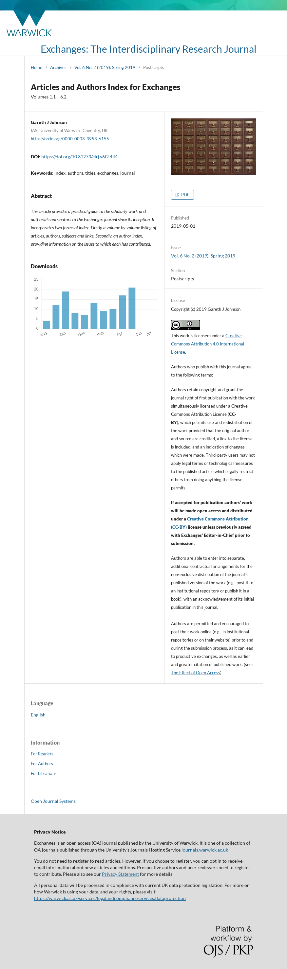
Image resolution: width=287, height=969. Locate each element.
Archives (58, 67)
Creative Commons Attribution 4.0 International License (207, 344)
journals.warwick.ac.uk (205, 850)
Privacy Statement (120, 874)
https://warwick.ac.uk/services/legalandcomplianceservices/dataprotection (110, 898)
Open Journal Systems (53, 801)
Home (36, 67)
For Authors (42, 763)
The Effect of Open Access (195, 672)
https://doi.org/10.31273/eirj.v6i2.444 (79, 156)
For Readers (42, 753)
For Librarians (44, 773)
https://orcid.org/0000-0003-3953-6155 (70, 138)
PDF (184, 194)
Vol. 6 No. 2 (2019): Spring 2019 (104, 67)
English (38, 714)
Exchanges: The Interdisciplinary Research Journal (149, 49)
